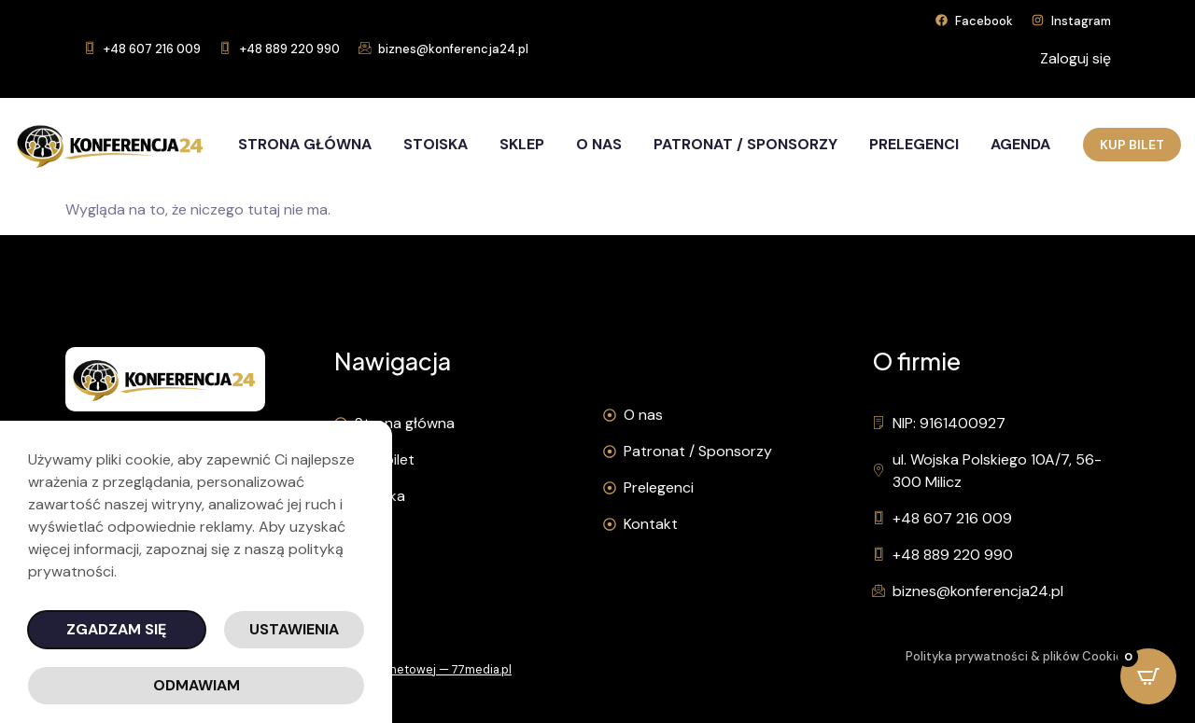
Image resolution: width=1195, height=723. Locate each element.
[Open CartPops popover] (1148, 676)
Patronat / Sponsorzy (745, 144)
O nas (599, 144)
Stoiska (435, 144)
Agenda (1020, 144)
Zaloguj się (1075, 58)
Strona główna (305, 144)
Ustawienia (294, 629)
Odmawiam (196, 685)
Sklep (521, 144)
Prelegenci (914, 144)
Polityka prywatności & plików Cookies (1018, 656)
